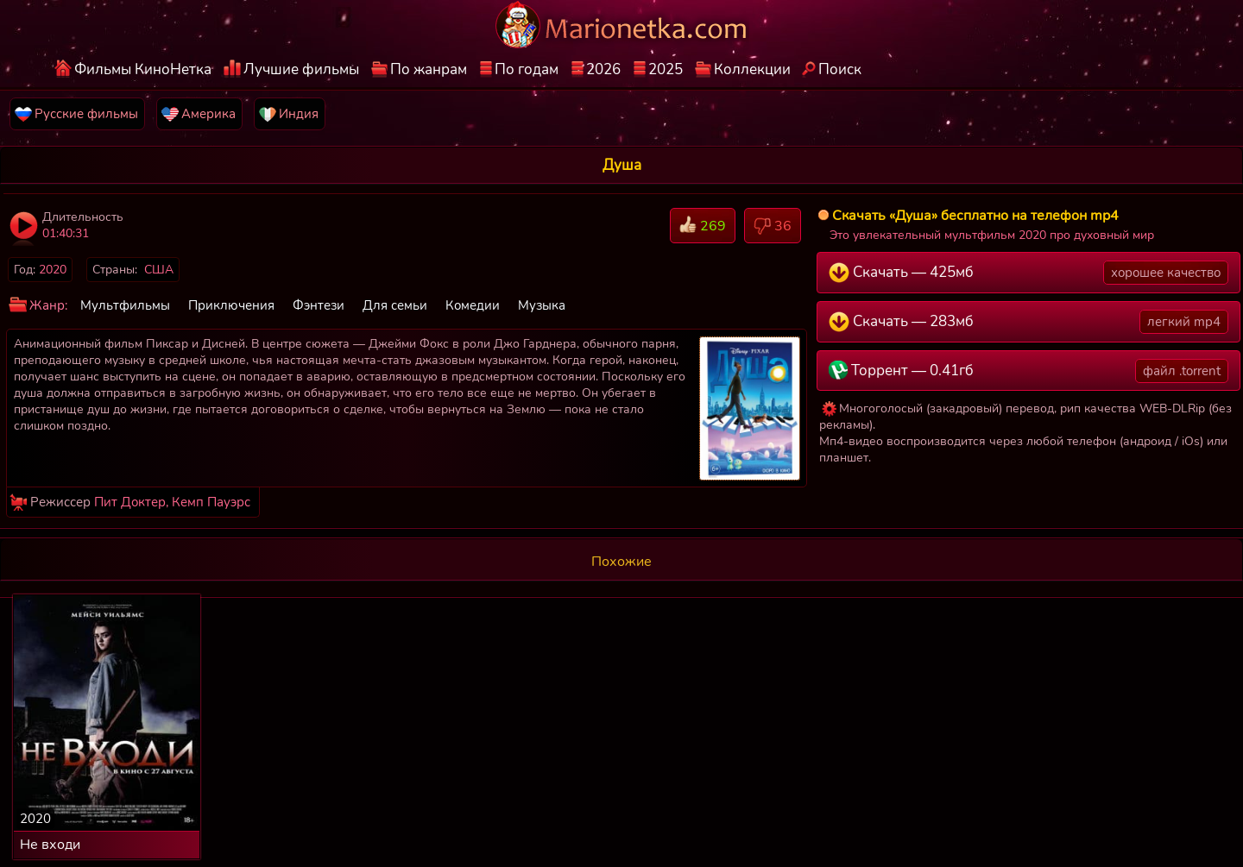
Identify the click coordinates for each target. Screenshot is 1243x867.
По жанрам (428, 69)
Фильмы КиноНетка (142, 69)
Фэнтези (318, 305)
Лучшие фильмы (301, 69)
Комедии (472, 305)
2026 (603, 69)
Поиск (839, 69)
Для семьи (395, 305)
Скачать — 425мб (1029, 273)
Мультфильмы (125, 305)
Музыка (541, 305)
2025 (665, 69)
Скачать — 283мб (1029, 322)
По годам (526, 69)
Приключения (231, 305)
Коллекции (752, 69)
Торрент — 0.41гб (1029, 371)
